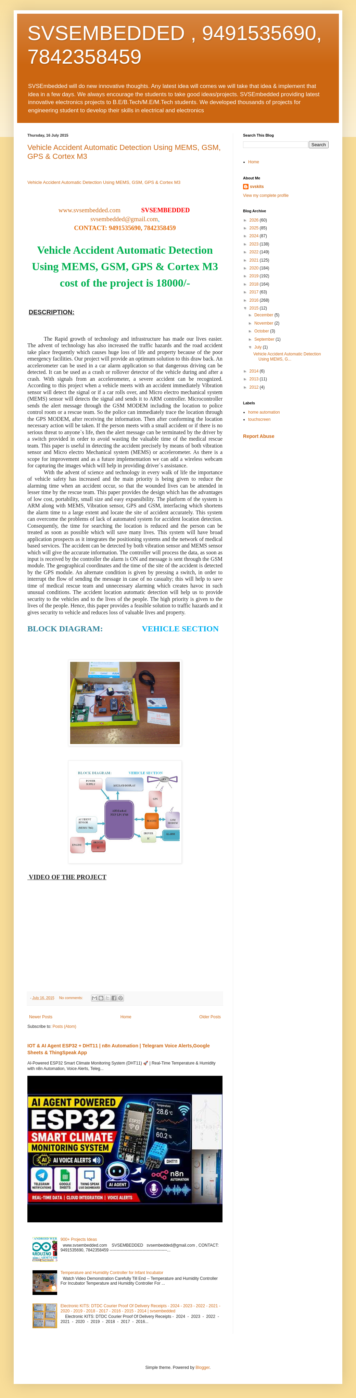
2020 (255, 268)
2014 (255, 371)
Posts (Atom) (64, 1026)
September (265, 339)
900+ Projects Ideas (79, 1239)
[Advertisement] (286, 493)
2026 (255, 220)
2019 (255, 276)
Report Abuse (258, 436)
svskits (257, 186)
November (264, 323)
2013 (255, 379)
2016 (255, 300)
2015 (255, 308)
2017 (255, 292)
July (258, 347)
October (262, 331)
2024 (255, 236)
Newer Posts (40, 1017)
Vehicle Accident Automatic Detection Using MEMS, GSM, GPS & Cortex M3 (104, 182)
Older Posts (210, 1017)
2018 (255, 284)
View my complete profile (266, 195)
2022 (255, 252)
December (264, 315)
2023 (255, 244)
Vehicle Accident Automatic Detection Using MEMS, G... (287, 356)
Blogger (202, 1367)
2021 (255, 260)
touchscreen (259, 419)
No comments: (71, 998)
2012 (255, 387)
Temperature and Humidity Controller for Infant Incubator (112, 1272)
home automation (264, 412)
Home (125, 1017)
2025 (255, 228)
